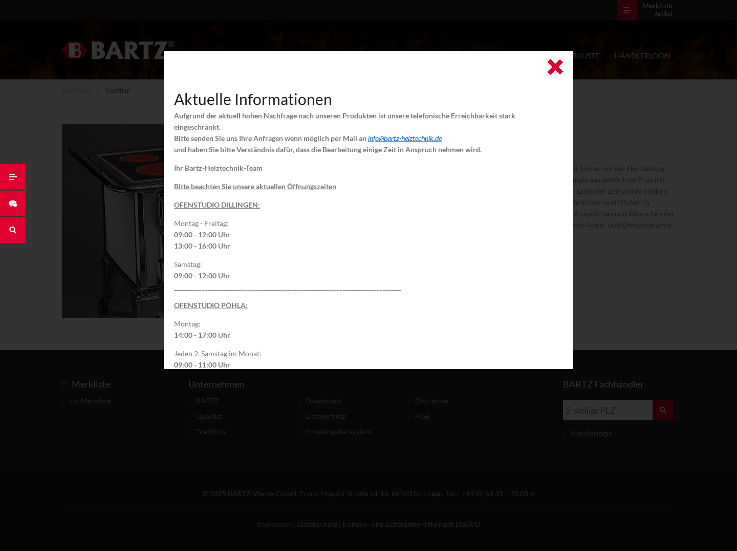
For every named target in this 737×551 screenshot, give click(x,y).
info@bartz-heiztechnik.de (405, 138)
